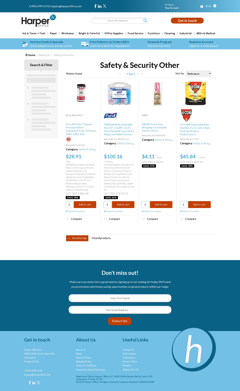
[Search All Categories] (119, 20)
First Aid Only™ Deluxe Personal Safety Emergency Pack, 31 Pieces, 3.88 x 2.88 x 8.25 (81, 129)
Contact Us (128, 349)
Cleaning (169, 33)
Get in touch (187, 21)
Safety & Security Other (92, 149)
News (79, 353)
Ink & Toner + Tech (34, 33)
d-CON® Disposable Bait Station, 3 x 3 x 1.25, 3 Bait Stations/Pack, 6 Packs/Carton (195, 129)
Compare (73, 219)
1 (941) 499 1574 (39, 6)
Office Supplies (113, 33)
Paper (53, 33)
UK (137, 369)
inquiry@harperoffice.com (66, 6)
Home (30, 55)
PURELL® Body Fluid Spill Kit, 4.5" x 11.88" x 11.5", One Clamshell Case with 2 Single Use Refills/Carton (119, 129)
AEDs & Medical (205, 33)
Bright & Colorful (89, 33)
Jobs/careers (129, 357)
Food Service (135, 33)
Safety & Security (64, 55)
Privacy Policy (130, 361)
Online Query (129, 353)
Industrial (186, 33)
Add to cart (85, 204)
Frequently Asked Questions (90, 369)
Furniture (154, 33)
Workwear (67, 33)
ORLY (145, 115)
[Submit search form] (145, 20)
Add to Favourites (75, 211)
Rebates (127, 365)
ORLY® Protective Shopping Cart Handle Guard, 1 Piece (154, 127)
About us (81, 349)
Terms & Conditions (86, 365)
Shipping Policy (84, 361)
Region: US (128, 369)
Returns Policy (83, 357)
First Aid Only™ (74, 115)
